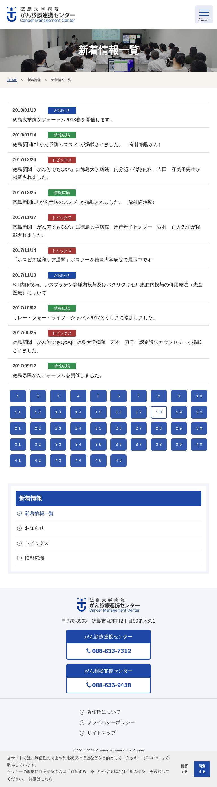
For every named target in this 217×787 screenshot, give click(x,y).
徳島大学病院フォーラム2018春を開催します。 (64, 121)
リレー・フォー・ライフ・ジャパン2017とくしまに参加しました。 (85, 319)
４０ (199, 460)
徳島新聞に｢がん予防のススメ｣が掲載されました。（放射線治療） (85, 203)
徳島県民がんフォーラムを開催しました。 (58, 376)
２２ (38, 440)
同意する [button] (201, 768)
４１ (18, 481)
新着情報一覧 (39, 536)
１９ (179, 420)
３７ (139, 460)
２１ (18, 440)
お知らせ (34, 551)
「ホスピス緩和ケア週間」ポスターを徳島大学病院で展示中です (82, 261)
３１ (18, 460)
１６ (118, 420)
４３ (58, 481)
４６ (118, 481)
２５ (98, 440)
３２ (38, 460)
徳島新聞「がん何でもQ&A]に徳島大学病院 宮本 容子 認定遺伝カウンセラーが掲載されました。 (107, 348)
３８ (159, 460)
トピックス (37, 566)
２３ (58, 440)
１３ (58, 420)
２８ (159, 440)
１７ (139, 420)
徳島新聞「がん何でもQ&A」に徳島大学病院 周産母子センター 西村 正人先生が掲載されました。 (107, 232)
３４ (78, 460)
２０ (199, 420)
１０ (199, 399)
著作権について (104, 735)
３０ (199, 440)
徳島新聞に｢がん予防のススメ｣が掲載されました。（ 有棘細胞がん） (88, 146)
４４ (78, 481)
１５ (98, 420)
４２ (38, 481)
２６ (118, 440)
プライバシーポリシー (111, 746)
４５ (98, 481)
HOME (12, 81)
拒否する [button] (183, 768)
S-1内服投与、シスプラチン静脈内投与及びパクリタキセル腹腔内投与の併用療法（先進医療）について (108, 290)
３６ (118, 460)
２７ (139, 440)
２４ (78, 440)
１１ (18, 420)
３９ (179, 460)
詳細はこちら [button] (41, 778)
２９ (179, 440)
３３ (58, 460)
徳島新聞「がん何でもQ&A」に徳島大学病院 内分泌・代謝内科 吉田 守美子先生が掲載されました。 (107, 174)
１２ (38, 420)
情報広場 (34, 581)
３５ (98, 460)
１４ (78, 420)
